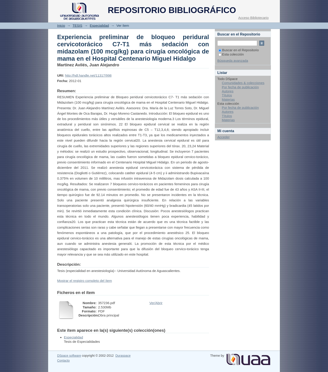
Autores (228, 91)
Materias (228, 99)
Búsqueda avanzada (232, 60)
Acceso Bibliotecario (253, 18)
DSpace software (69, 355)
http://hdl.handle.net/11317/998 (88, 75)
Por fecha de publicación (240, 87)
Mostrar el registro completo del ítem (84, 281)
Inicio (61, 25)
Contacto (63, 360)
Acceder (223, 137)
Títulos (227, 95)
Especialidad (99, 25)
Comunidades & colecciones (243, 83)
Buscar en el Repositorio (238, 50)
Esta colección (231, 54)
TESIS (77, 25)
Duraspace (122, 355)
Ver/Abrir (155, 303)
